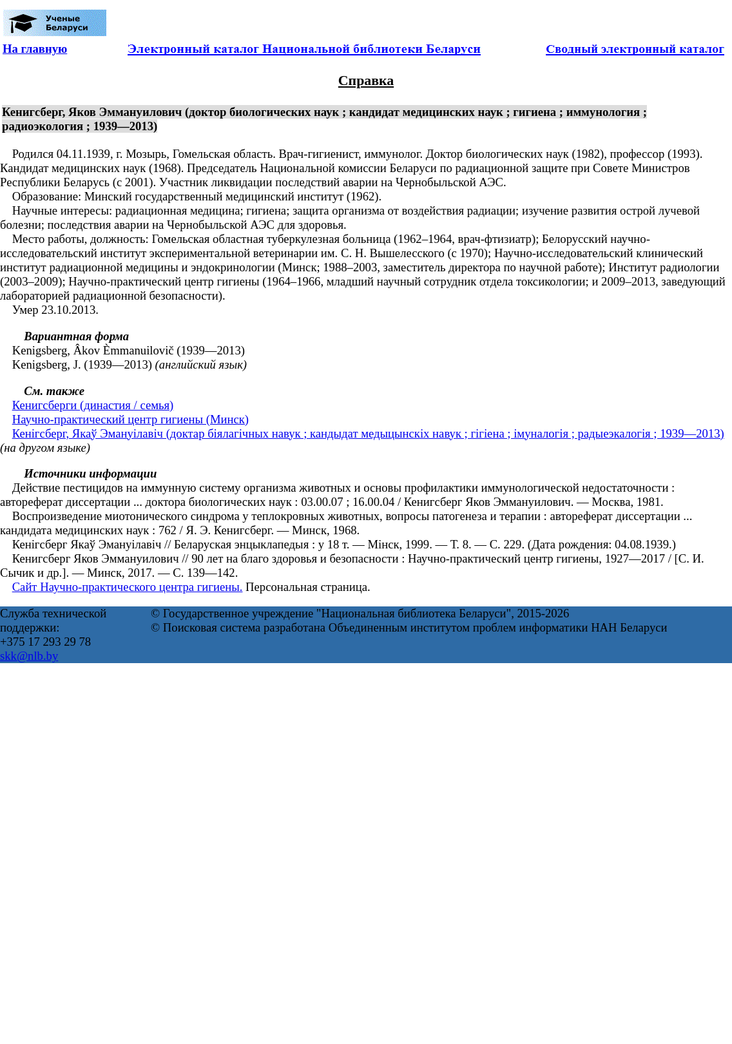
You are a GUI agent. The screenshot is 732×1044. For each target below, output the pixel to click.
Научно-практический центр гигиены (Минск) (130, 419)
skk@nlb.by (29, 655)
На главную (35, 48)
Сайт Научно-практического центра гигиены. (127, 587)
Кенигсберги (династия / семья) (93, 405)
